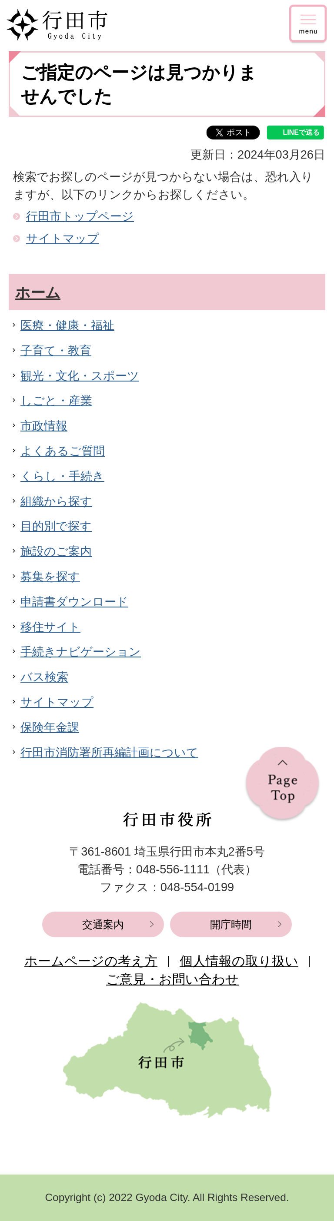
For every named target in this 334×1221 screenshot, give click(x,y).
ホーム (37, 292)
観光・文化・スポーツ (79, 375)
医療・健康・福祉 (67, 325)
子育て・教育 (55, 350)
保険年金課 (49, 727)
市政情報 (43, 425)
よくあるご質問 (62, 451)
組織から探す (56, 501)
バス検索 (44, 676)
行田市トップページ (80, 216)
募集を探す (50, 576)
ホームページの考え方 (90, 961)
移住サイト (50, 627)
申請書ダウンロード (74, 601)
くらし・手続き (62, 476)
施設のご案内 (56, 551)
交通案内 (103, 924)
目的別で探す (56, 526)
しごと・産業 (56, 400)
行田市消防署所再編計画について (109, 752)
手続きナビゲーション (80, 651)
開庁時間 (231, 924)
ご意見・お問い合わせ (172, 979)
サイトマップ (62, 238)
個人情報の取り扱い (239, 961)
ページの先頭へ (282, 785)
